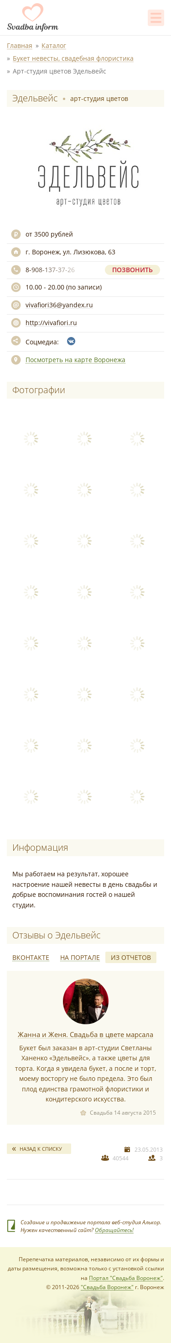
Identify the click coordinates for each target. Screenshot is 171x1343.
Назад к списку (41, 1148)
